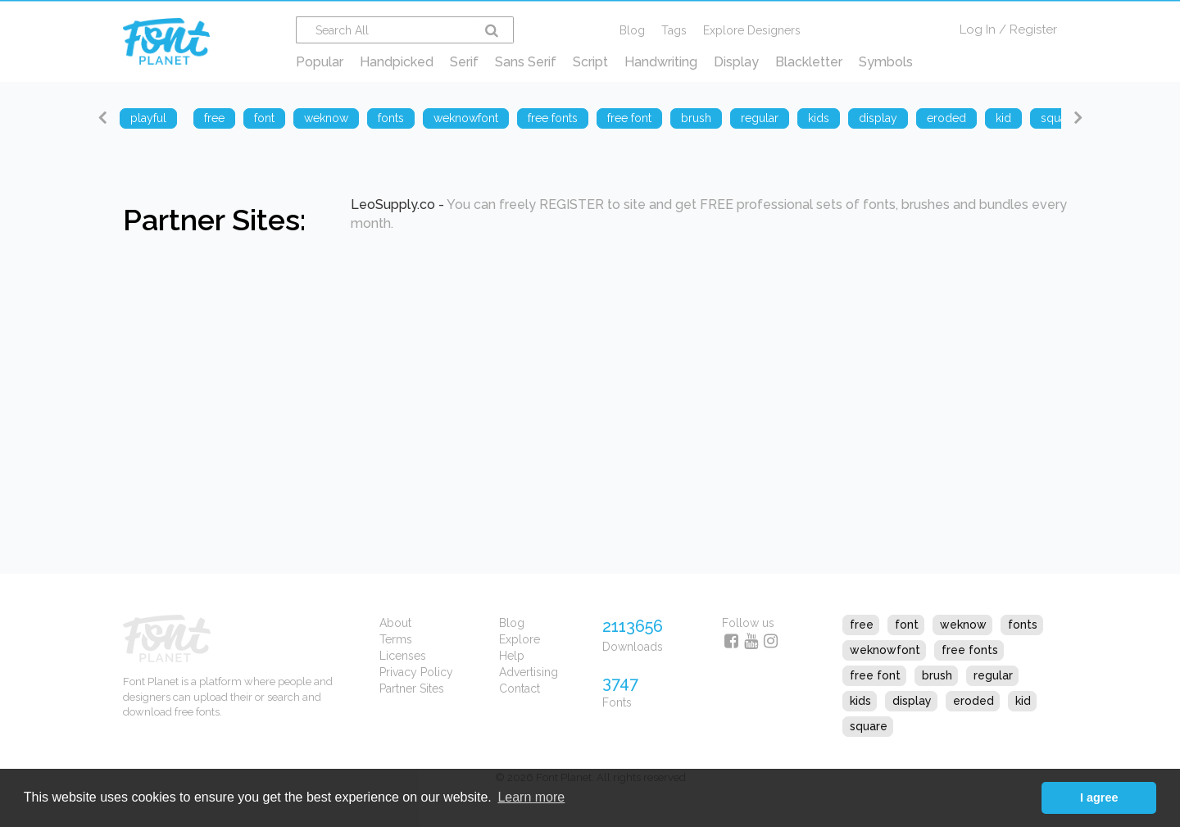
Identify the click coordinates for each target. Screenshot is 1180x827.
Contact (519, 688)
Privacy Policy (416, 672)
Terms (395, 639)
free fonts (970, 650)
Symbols (886, 62)
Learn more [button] (531, 797)
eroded (973, 700)
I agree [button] (1099, 797)
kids (860, 700)
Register (1033, 29)
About (395, 622)
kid (1023, 700)
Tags (674, 30)
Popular (319, 62)
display (912, 700)
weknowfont (885, 650)
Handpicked (396, 62)
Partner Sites (411, 688)
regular (993, 675)
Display (736, 62)
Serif (464, 62)
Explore (519, 639)
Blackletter (808, 62)
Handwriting (660, 62)
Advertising (528, 672)
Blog (632, 30)
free (862, 624)
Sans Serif (525, 62)
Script (590, 62)
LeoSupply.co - (399, 204)
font (907, 624)
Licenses (402, 655)
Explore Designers (752, 30)
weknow (963, 624)
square (868, 726)
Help (511, 655)
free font (875, 675)
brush (937, 675)
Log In (978, 29)
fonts (1022, 624)
